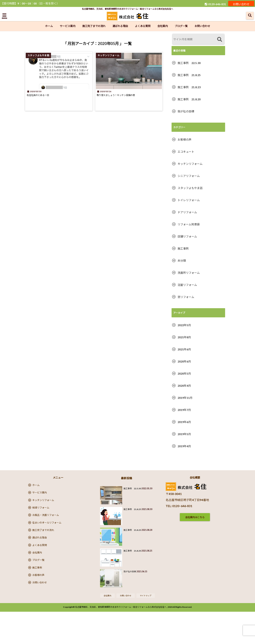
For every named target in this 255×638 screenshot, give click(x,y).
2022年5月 (184, 325)
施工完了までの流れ (94, 25)
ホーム (49, 25)
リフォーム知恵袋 (189, 224)
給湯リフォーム (40, 514)
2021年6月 (184, 349)
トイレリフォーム (189, 200)
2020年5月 (184, 373)
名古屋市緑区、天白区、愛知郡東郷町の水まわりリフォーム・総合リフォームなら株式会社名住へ (120, 633)
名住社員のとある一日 (42, 95)
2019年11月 (185, 397)
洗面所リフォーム (189, 272)
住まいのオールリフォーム (46, 533)
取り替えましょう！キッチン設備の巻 (123, 95)
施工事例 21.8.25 (189, 75)
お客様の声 (184, 139)
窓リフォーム (186, 297)
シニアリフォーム (189, 175)
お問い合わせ (241, 3)
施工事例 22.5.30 (189, 63)
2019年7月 (184, 409)
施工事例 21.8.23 (189, 87)
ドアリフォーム (187, 212)
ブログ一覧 (181, 25)
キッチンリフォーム (190, 163)
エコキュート (186, 151)
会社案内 (162, 25)
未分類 (182, 260)
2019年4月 (184, 446)
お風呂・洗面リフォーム (45, 524)
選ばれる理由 (120, 25)
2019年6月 (184, 422)
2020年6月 (184, 361)
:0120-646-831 (215, 3)
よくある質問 (142, 25)
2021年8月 (184, 337)
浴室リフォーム (187, 284)
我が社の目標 (186, 111)
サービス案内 (67, 25)
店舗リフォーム (187, 236)
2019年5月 (184, 434)
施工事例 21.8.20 (189, 99)
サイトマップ (147, 621)
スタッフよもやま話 (190, 188)
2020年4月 (184, 385)
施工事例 (183, 248)
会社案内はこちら (195, 517)
